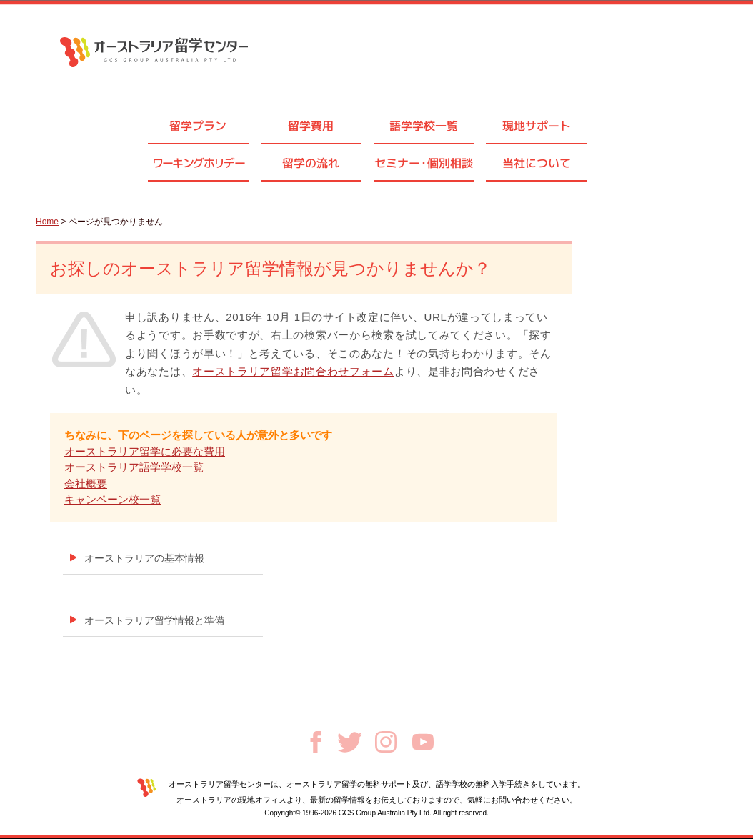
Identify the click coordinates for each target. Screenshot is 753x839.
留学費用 (311, 126)
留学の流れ (310, 163)
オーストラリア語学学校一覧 (134, 467)
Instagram (386, 742)
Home (47, 222)
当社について (536, 163)
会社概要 (85, 483)
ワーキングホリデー (198, 163)
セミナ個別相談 (423, 163)
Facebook (315, 742)
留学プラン (197, 126)
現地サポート (536, 126)
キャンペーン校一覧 (112, 499)
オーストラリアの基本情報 (144, 558)
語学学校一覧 (423, 126)
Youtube (423, 742)
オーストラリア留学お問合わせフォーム (293, 371)
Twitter (349, 742)
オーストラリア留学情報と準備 (154, 620)
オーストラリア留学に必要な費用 (144, 451)
